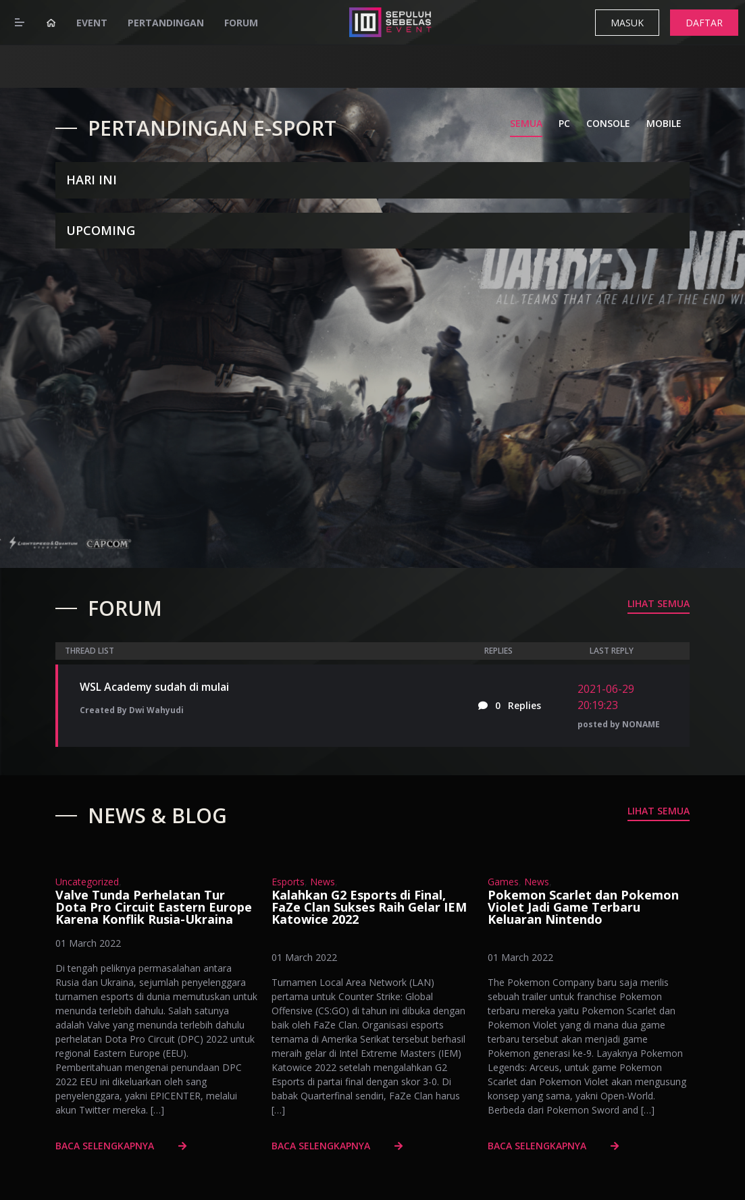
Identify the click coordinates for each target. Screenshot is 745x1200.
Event (91, 22)
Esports (288, 881)
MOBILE (664, 123)
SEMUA (526, 123)
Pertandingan (166, 22)
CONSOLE (608, 123)
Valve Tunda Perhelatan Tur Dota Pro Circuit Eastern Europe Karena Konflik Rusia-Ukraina (153, 907)
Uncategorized (87, 881)
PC (564, 123)
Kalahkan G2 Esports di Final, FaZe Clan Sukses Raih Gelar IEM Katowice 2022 (369, 907)
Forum (241, 22)
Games (503, 881)
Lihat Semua (658, 603)
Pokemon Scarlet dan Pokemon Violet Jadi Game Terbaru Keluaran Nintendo (583, 907)
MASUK (627, 22)
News (322, 881)
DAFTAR (704, 22)
